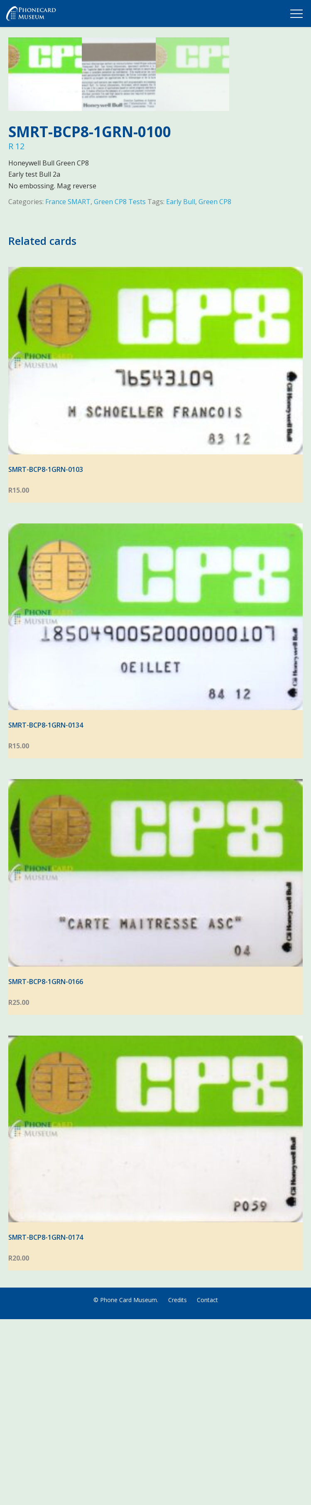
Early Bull (180, 387)
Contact (207, 1486)
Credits (177, 1486)
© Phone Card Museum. (125, 1486)
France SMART (68, 387)
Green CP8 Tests (120, 387)
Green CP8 (214, 387)
